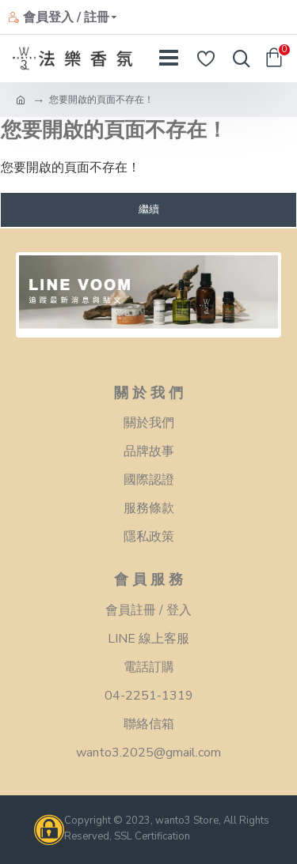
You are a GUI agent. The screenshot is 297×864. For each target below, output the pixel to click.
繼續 (149, 209)
